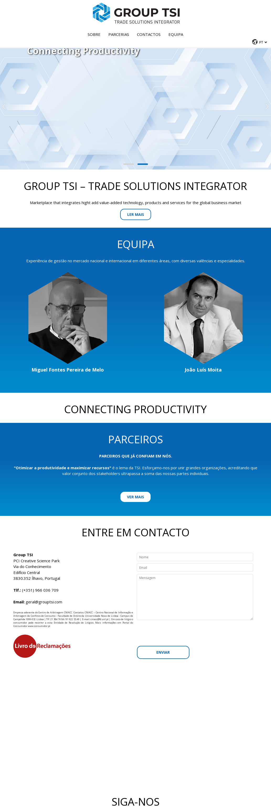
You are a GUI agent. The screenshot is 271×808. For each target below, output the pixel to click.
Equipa (175, 34)
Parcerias (118, 34)
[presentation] (196, 633)
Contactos (149, 34)
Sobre (94, 34)
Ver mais (135, 496)
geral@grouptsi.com (44, 601)
